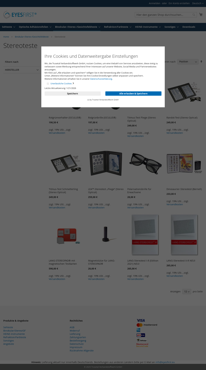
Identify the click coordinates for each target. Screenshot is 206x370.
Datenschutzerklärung (101, 78)
